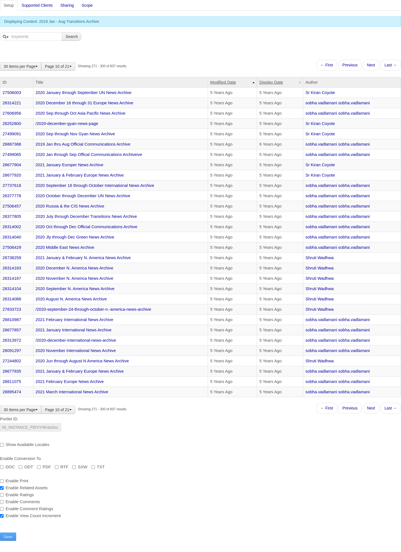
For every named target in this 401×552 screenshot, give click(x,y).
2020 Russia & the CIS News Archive (70, 206)
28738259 (12, 257)
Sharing (67, 5)
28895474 (12, 391)
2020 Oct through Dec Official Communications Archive (87, 226)
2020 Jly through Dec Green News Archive (75, 237)
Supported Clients (37, 5)
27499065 (12, 154)
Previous (350, 65)
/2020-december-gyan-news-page (67, 123)
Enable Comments (20, 501)
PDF (44, 466)
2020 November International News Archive (76, 350)
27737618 (12, 185)
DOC (7, 466)
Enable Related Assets (24, 487)
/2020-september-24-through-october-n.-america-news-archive (93, 309)
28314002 (12, 226)
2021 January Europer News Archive (69, 164)
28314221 (12, 102)
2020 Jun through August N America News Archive (82, 360)
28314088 (12, 299)
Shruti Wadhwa (319, 257)
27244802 (12, 360)
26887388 (12, 144)
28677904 (12, 164)
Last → (391, 65)
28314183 (12, 268)
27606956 (12, 113)
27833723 (12, 309)
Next (371, 65)
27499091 (12, 133)
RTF (62, 466)
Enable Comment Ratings (26, 508)
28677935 (12, 371)
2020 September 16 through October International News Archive (95, 185)
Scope (87, 5)
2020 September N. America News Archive (75, 288)
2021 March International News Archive (72, 391)
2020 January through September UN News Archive (83, 92)
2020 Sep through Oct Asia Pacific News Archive (81, 113)
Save (8, 536)
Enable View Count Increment (30, 515)
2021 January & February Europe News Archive (80, 175)
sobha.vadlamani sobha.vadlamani (337, 102)
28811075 (12, 381)
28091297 (12, 350)
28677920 (12, 175)
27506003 (12, 92)
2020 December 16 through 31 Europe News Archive (84, 102)
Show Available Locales (24, 444)
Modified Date (223, 82)
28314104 (12, 288)
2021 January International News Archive (74, 329)
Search (71, 36)
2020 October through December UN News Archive (83, 195)
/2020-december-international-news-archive (76, 340)
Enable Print (14, 480)
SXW (79, 466)
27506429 (12, 247)
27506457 (12, 206)
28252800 (12, 123)
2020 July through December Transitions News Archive (86, 216)
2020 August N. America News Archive (71, 299)
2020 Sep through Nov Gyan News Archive (75, 133)
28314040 (12, 237)
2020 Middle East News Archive (65, 247)
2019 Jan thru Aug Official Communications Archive (83, 144)
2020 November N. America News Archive (74, 278)
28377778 (12, 195)
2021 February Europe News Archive (70, 381)
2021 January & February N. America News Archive (83, 257)
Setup (9, 5)
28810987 (12, 319)
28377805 (12, 216)
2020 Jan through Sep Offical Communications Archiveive (89, 154)
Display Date (271, 82)
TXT (98, 466)
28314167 (12, 278)
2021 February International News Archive (74, 319)
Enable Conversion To (20, 458)
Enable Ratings (17, 494)
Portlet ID (9, 418)
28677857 (12, 329)
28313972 (12, 340)
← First (327, 65)
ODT (26, 466)
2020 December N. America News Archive (74, 268)
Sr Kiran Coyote (320, 92)
